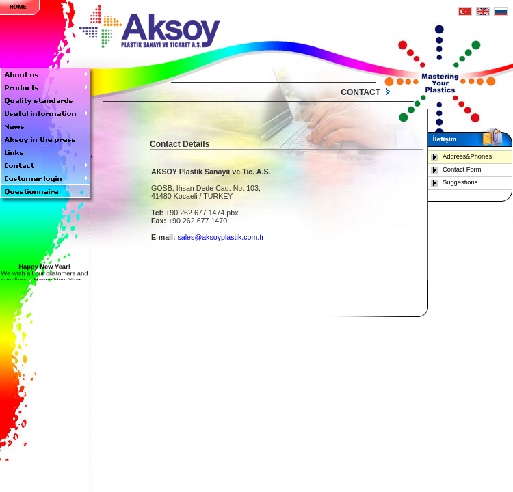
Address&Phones (467, 156)
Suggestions (460, 182)
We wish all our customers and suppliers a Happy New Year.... (44, 276)
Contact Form (462, 169)
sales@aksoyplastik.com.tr (221, 237)
